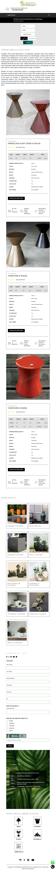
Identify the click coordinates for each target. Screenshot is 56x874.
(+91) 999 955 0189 (17, 10)
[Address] (28, 696)
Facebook (11, 727)
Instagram (11, 724)
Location (9, 693)
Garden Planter (16, 527)
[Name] (28, 669)
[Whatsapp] (17, 658)
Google (11, 722)
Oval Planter (36, 556)
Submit (10, 747)
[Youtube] (14, 658)
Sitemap (24, 870)
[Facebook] (9, 658)
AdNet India (45, 868)
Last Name (9, 673)
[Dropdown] (28, 34)
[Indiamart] (7, 729)
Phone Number (10, 680)
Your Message (10, 710)
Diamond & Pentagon (34, 585)
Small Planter (15, 644)
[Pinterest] (11, 658)
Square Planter (16, 556)
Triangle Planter (16, 615)
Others (11, 732)
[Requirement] (28, 714)
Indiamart (11, 729)
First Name (9, 666)
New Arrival (35, 527)
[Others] (7, 732)
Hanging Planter (37, 615)
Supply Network (30, 870)
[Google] (7, 722)
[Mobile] (28, 683)
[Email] (28, 690)
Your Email (9, 686)
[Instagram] (7, 658)
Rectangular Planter (14, 585)
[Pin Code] (28, 703)
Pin (7, 700)
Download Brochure (18, 21)
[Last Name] (28, 676)
